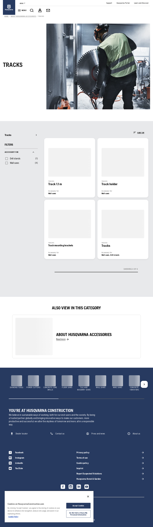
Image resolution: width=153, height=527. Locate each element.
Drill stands (15, 158)
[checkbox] (12, 158)
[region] (49, 506)
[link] (9, 7)
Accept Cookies (78, 506)
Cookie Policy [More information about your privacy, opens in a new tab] (13, 517)
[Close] (88, 496)
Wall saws (14, 162)
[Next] (144, 384)
